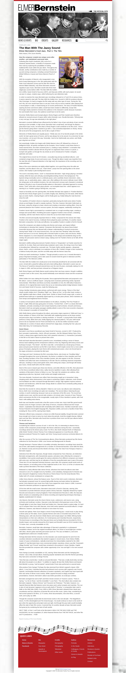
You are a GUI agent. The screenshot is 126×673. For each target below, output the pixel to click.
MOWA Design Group (65, 669)
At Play (73, 657)
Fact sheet (41, 646)
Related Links (92, 658)
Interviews (91, 646)
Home (24, 640)
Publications (91, 652)
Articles (90, 643)
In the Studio (75, 646)
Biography (41, 643)
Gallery (55, 40)
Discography (59, 643)
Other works (59, 652)
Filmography (59, 646)
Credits (45, 40)
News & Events (24, 40)
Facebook (77, 40)
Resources (66, 40)
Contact (90, 661)
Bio (36, 40)
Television (58, 649)
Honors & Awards (77, 654)
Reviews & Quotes (94, 649)
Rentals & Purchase (94, 655)
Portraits (74, 643)
